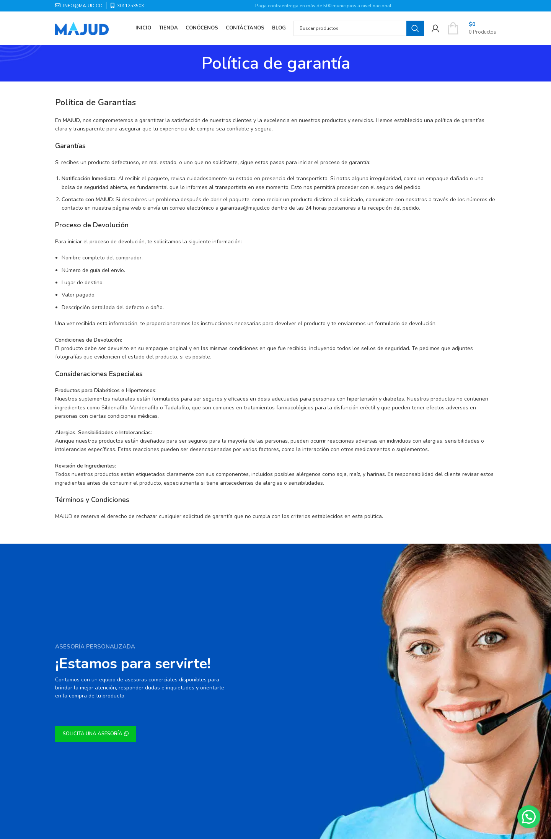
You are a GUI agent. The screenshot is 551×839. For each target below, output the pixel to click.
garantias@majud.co (245, 208)
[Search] (358, 28)
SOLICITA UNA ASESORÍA (96, 733)
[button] (528, 816)
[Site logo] (82, 28)
